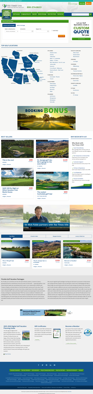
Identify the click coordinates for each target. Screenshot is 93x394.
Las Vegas (75, 61)
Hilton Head (76, 52)
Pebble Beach (53, 85)
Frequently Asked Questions (34, 387)
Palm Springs (53, 83)
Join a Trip (81, 3)
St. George (75, 95)
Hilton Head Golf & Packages (24, 379)
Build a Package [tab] (21, 25)
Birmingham (52, 100)
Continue (61, 36)
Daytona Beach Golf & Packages (61, 375)
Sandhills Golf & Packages (54, 381)
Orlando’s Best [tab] (34, 236)
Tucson (51, 78)
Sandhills (75, 85)
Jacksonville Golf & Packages (20, 375)
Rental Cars (60, 14)
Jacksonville (53, 64)
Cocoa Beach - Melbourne (56, 68)
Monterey (52, 89)
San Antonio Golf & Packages (67, 381)
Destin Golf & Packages (74, 375)
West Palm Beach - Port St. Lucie (57, 62)
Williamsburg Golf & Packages (79, 379)
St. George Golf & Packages (81, 381)
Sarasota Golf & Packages (33, 375)
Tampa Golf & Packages (41, 373)
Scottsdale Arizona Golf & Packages (13, 378)
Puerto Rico (76, 80)
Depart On (38, 29)
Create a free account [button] (71, 343)
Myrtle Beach (76, 56)
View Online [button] (7, 354)
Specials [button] (34, 14)
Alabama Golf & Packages (46, 382)
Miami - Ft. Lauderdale (55, 58)
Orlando (52, 54)
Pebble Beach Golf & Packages (55, 378)
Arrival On (22, 29)
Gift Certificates (40, 326)
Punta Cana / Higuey (78, 75)
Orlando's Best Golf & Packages (15, 373)
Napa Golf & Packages (12, 379)
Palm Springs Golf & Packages (40, 378)
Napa (51, 91)
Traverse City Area (77, 71)
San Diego (52, 87)
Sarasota (52, 66)
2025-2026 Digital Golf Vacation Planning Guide (15, 327)
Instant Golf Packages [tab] (9, 25)
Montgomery (53, 98)
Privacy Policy (67, 387)
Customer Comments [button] (15, 370)
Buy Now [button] (37, 339)
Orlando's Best (53, 52)
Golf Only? (55, 30)
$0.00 (89, 3)
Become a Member (72, 326)
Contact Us (73, 387)
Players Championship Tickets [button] (47, 370)
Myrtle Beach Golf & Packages (52, 379)
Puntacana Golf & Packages (28, 381)
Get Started (81, 39)
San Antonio (76, 90)
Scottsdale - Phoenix (55, 77)
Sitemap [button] (81, 370)
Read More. (70, 391)
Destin (51, 72)
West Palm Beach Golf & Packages (77, 373)
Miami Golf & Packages (52, 373)
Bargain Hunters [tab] (57, 236)
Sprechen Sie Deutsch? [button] (72, 370)
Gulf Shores (52, 96)
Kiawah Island (76, 54)
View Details (87, 185)
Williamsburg (76, 66)
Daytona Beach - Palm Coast (56, 70)
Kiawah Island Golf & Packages (38, 379)
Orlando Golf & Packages (29, 373)
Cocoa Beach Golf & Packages (46, 375)
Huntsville (52, 102)
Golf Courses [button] (16, 14)
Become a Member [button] (26, 370)
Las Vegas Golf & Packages (66, 379)
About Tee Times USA (22, 387)
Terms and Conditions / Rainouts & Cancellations (52, 387)
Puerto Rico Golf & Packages (41, 381)
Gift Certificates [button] (35, 370)
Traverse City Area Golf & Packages (13, 381)
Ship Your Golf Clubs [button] (60, 370)
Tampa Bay (52, 56)
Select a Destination (10, 29)
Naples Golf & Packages (63, 373)
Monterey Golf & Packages (81, 378)
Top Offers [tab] (12, 236)
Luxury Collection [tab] (79, 236)
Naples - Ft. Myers (54, 60)
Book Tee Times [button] (52, 14)
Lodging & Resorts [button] (26, 14)
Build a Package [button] (42, 14)
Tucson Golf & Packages (28, 378)
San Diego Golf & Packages (69, 378)
